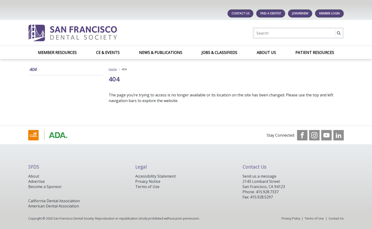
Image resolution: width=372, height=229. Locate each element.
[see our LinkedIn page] (338, 135)
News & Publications (160, 52)
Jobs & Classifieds (219, 52)
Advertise (36, 181)
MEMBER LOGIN (329, 13)
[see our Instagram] (314, 135)
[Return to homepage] (89, 33)
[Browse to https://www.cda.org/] (52, 135)
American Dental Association (53, 206)
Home (113, 69)
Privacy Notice (147, 181)
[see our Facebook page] (302, 135)
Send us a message (259, 176)
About (33, 176)
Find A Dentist (270, 13)
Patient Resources (314, 52)
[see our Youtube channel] (326, 135)
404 (32, 69)
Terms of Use (147, 186)
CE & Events (108, 52)
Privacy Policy (291, 218)
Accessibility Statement (155, 176)
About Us (266, 52)
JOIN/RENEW (300, 13)
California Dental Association (54, 200)
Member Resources (57, 52)
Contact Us (240, 13)
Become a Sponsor (45, 186)
